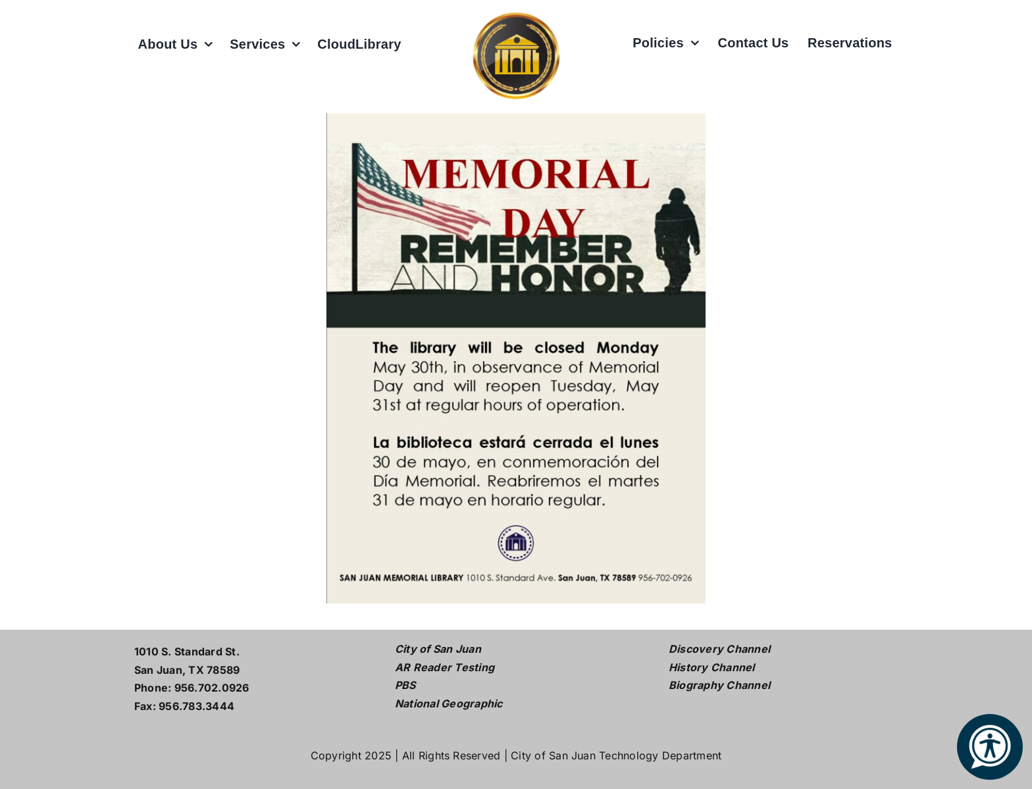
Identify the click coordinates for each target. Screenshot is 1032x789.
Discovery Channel (719, 648)
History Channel (712, 667)
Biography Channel (719, 685)
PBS (405, 685)
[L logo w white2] (516, 11)
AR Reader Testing (444, 667)
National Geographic (449, 703)
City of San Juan (438, 648)
